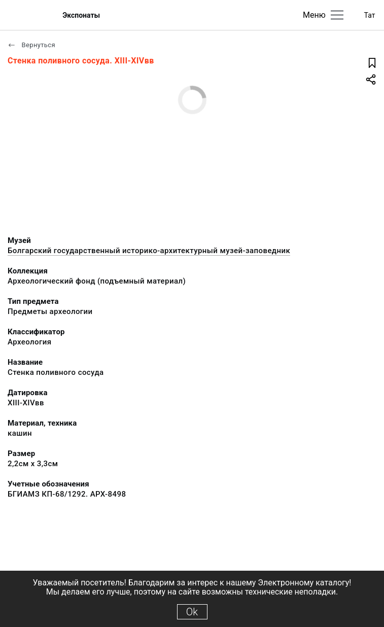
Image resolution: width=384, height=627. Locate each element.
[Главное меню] (337, 15)
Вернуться (31, 45)
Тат (369, 15)
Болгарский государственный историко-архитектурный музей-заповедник (149, 250)
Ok (192, 612)
